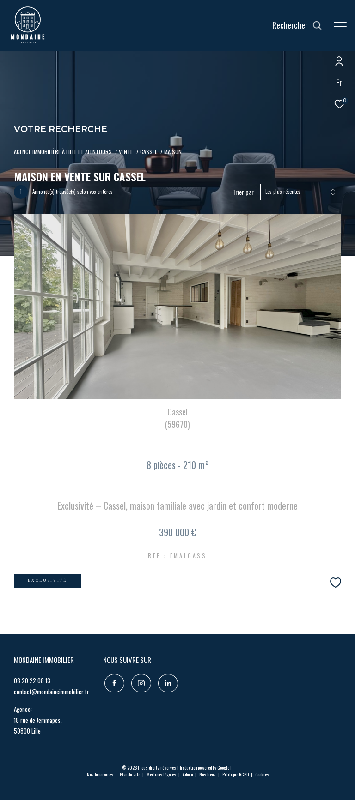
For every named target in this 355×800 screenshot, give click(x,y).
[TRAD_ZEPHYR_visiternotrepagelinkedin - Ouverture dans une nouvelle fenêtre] (167, 682)
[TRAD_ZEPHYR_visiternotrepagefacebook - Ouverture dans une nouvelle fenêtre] (113, 682)
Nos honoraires (100, 774)
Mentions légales (162, 774)
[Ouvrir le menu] (340, 26)
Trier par (243, 192)
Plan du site (130, 774)
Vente (126, 151)
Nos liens (208, 774)
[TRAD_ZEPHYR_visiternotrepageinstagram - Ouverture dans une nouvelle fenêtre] (140, 682)
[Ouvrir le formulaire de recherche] (297, 25)
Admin (188, 774)
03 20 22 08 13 (32, 680)
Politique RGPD (235, 774)
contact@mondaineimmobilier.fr (51, 691)
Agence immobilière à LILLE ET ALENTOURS (63, 151)
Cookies (262, 774)
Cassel (148, 151)
